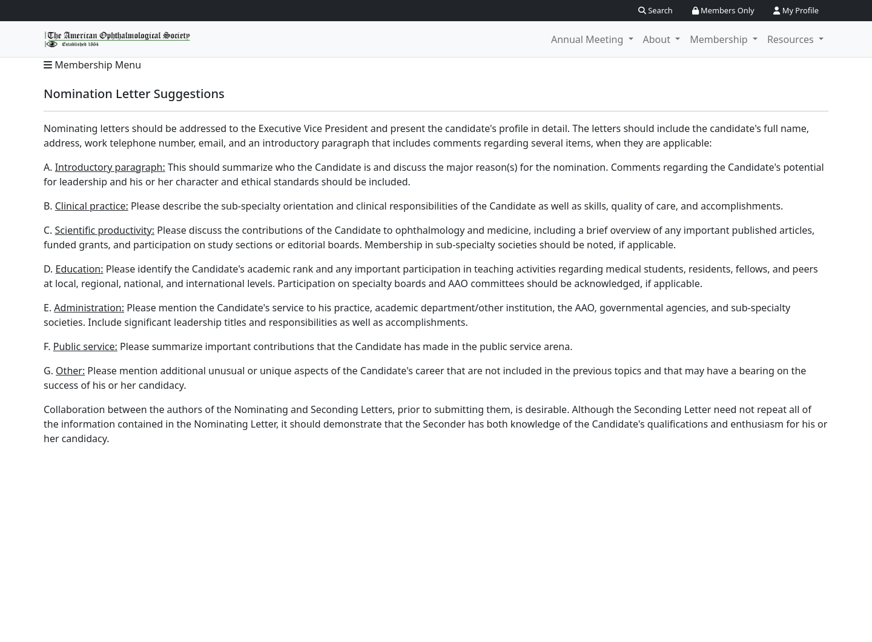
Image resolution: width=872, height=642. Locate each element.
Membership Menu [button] (92, 64)
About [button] (658, 39)
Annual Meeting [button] (588, 39)
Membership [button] (720, 39)
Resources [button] (791, 39)
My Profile (796, 10)
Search (655, 10)
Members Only (723, 10)
